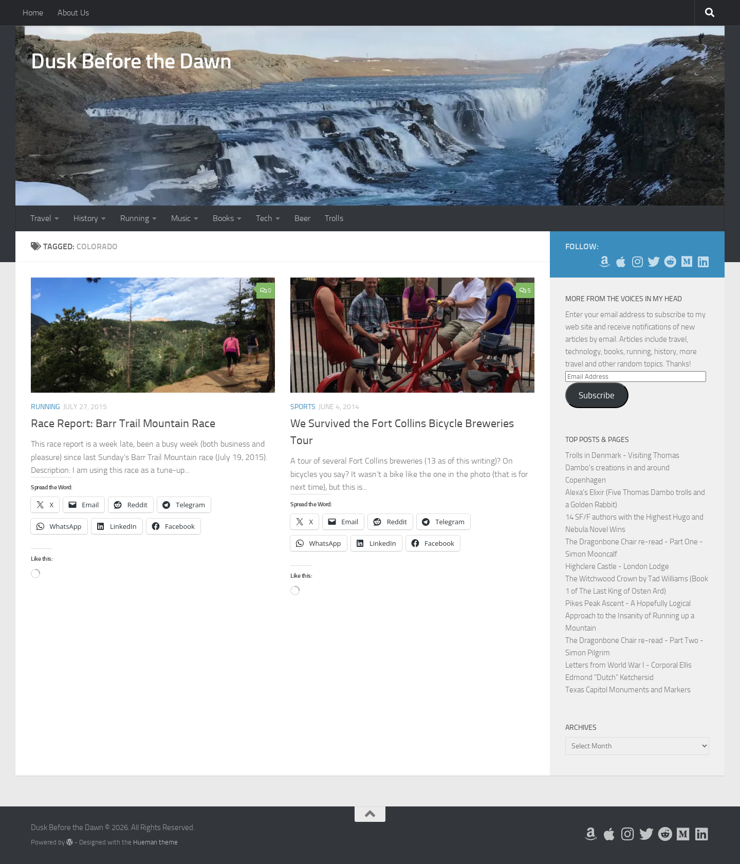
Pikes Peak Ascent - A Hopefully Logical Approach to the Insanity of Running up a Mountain (629, 616)
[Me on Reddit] (670, 261)
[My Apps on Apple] (621, 261)
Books (223, 218)
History (85, 218)
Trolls (334, 218)
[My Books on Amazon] (604, 261)
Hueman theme (155, 842)
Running (134, 218)
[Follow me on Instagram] (637, 261)
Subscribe (597, 395)
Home (33, 12)
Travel (40, 218)
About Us (73, 12)
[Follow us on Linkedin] (703, 261)
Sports (303, 406)
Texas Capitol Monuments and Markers (628, 689)
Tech (264, 218)
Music (181, 218)
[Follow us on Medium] (686, 261)
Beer (302, 218)
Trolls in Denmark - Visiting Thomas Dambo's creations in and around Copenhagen (622, 468)
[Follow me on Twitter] (653, 261)
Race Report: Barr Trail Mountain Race (123, 423)
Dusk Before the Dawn (131, 61)
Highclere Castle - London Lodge (617, 566)
